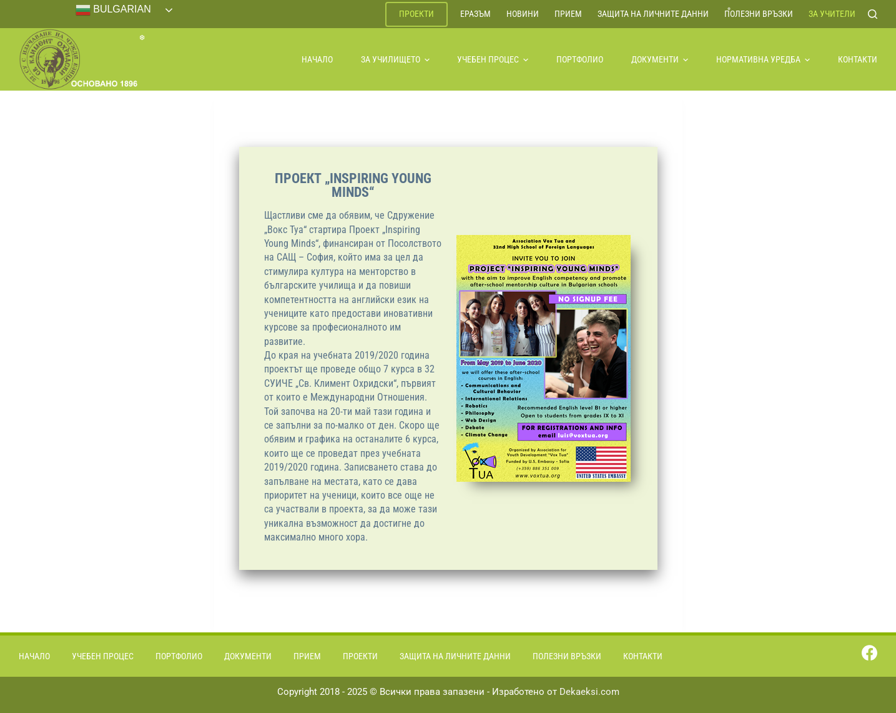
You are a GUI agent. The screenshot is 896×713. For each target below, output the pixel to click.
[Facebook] (869, 653)
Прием (568, 14)
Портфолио (579, 59)
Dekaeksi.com (589, 691)
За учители (832, 14)
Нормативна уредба (763, 59)
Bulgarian (113, 9)
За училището (395, 59)
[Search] (872, 14)
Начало (317, 59)
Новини (522, 14)
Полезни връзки (758, 14)
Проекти (416, 14)
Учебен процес (492, 59)
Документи (659, 59)
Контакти (857, 59)
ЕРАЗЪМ (475, 14)
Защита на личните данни (653, 14)
